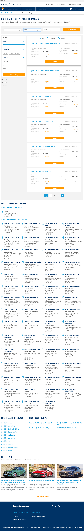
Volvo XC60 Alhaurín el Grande (9, 447)
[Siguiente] (62, 195)
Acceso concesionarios (38, 516)
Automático (6, 61)
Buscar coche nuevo (27, 9)
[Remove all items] (37, 30)
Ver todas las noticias (42, 496)
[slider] (3, 44)
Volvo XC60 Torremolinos (8, 426)
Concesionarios (43, 9)
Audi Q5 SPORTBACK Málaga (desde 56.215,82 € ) (69, 424)
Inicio (2, 13)
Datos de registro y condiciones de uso (13, 528)
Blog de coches (58, 9)
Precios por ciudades (10, 13)
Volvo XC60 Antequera (7, 450)
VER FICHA (54, 61)
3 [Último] (58, 195)
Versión (63, 38)
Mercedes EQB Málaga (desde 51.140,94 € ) (40, 423)
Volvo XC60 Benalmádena (8, 435)
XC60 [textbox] (25, 30)
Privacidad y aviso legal (33, 528)
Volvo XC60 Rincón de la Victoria (10, 429)
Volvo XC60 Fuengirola (7, 444)
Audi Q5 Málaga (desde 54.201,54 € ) (39, 428)
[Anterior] (46, 195)
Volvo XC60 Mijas (5, 441)
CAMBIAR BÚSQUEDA (71, 30)
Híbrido (5, 53)
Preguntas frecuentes (19, 519)
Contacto (15, 516)
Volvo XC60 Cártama (6, 423)
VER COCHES (14, 75)
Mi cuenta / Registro (75, 5)
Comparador (61, 5)
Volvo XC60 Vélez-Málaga (8, 438)
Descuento (52, 38)
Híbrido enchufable (14, 53)
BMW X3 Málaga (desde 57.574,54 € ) (67, 428)
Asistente (49, 5)
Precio (42, 38)
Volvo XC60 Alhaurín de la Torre (9, 432)
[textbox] (12, 29)
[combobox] (12, 29)
